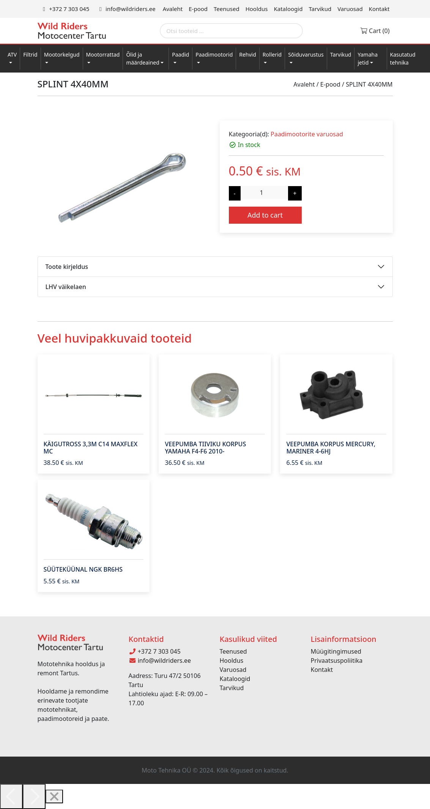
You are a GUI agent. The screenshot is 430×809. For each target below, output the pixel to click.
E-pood (198, 9)
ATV (12, 54)
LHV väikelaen (66, 287)
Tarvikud (320, 9)
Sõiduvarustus (306, 54)
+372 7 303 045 (65, 9)
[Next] (34, 796)
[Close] (54, 796)
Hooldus (257, 9)
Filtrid (30, 54)
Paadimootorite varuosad (307, 134)
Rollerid (272, 54)
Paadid (180, 54)
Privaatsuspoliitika (337, 660)
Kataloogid (288, 9)
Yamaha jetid (368, 58)
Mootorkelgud (62, 54)
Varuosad (349, 9)
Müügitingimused (336, 651)
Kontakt (379, 9)
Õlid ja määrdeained (142, 58)
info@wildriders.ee (126, 9)
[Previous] (11, 796)
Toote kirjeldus (67, 266)
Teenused (226, 9)
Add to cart (265, 215)
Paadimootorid (214, 54)
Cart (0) (375, 31)
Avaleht (173, 9)
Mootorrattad (103, 54)
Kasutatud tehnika (403, 58)
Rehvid (247, 54)
